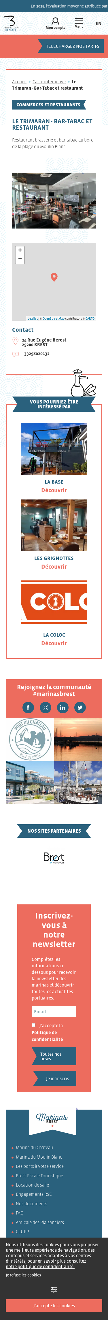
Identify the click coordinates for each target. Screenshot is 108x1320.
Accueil (19, 81)
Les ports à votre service (40, 1166)
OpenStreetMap (54, 318)
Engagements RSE (34, 1194)
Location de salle (32, 1184)
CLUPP (22, 1231)
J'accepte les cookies (54, 1305)
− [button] (20, 259)
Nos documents (31, 1203)
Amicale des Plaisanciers (40, 1222)
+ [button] (20, 250)
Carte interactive (49, 81)
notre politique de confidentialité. (40, 1266)
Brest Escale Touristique (39, 1175)
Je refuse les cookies (23, 1275)
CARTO (90, 318)
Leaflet (33, 318)
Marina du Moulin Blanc (39, 1156)
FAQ (20, 1212)
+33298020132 (36, 353)
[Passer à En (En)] (98, 23)
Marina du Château (34, 1147)
